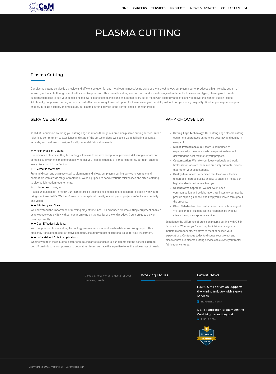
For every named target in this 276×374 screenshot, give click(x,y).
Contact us (230, 8)
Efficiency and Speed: (49, 205)
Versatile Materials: (48, 169)
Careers (140, 8)
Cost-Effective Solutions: (51, 223)
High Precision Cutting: (50, 150)
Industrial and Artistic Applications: (57, 237)
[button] (96, 151)
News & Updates (203, 8)
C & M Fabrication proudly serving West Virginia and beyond (220, 312)
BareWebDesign (75, 366)
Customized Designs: (49, 187)
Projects (178, 8)
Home (124, 8)
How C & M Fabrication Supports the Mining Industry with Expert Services (219, 291)
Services (158, 8)
